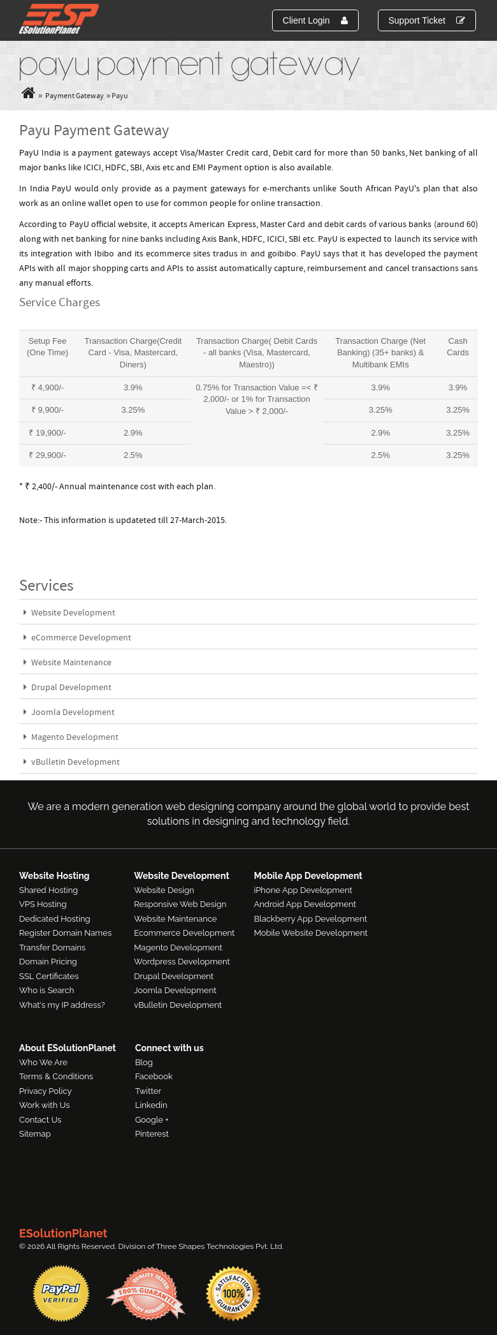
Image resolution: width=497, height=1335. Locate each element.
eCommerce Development (77, 638)
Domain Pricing (48, 961)
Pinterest (152, 1134)
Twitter (148, 1091)
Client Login (315, 20)
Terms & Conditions (56, 1076)
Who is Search (46, 990)
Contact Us (40, 1120)
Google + (152, 1120)
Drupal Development (68, 688)
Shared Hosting (48, 890)
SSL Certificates (48, 976)
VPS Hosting (42, 904)
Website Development (69, 613)
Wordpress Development (182, 961)
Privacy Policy (45, 1091)
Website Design (164, 890)
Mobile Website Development (310, 933)
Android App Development (305, 904)
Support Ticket (427, 20)
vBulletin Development (72, 762)
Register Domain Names (65, 933)
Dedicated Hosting (54, 919)
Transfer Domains (52, 947)
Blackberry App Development (310, 919)
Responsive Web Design (180, 904)
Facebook (154, 1076)
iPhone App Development (303, 890)
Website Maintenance (68, 663)
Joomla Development (69, 713)
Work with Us (44, 1105)
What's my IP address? (62, 1005)
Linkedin (151, 1105)
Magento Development (71, 737)
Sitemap (35, 1134)
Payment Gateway (74, 96)
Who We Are (43, 1062)
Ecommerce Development (184, 933)
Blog (144, 1062)
